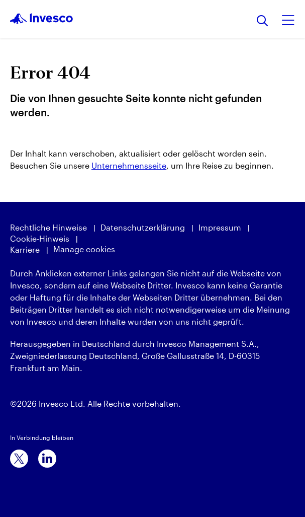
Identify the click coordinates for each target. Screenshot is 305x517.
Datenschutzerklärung (142, 227)
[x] (19, 459)
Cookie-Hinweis (39, 238)
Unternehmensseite (128, 165)
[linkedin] (47, 459)
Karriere (25, 249)
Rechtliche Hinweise (48, 227)
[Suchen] (262, 21)
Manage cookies (84, 249)
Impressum (219, 227)
